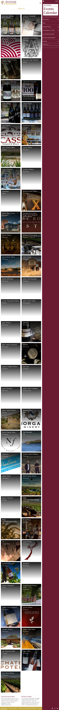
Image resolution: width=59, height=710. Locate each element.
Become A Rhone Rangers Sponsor (27, 708)
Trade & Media (13, 708)
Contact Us (4, 708)
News (44, 23)
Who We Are (50, 19)
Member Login (45, 44)
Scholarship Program (48, 34)
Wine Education (50, 26)
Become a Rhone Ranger (49, 37)
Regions (50, 41)
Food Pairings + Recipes (50, 30)
